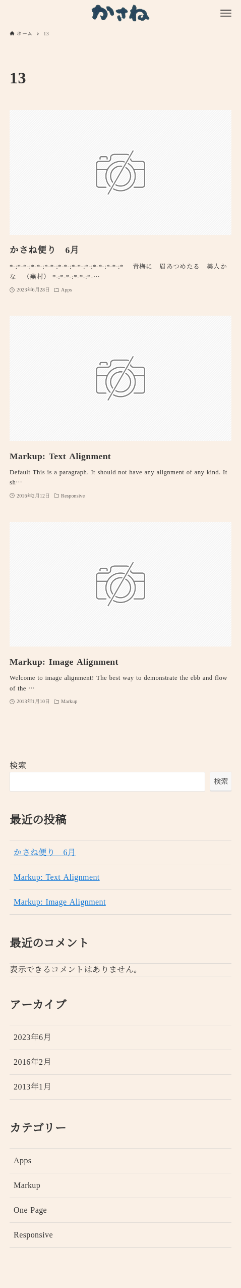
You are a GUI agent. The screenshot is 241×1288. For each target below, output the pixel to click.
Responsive (33, 1235)
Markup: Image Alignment (60, 902)
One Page (30, 1210)
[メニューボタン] (226, 13)
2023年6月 (32, 1037)
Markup (27, 1185)
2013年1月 (32, 1087)
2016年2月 (32, 1062)
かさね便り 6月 (45, 853)
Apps (22, 1161)
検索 (18, 766)
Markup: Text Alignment (57, 877)
